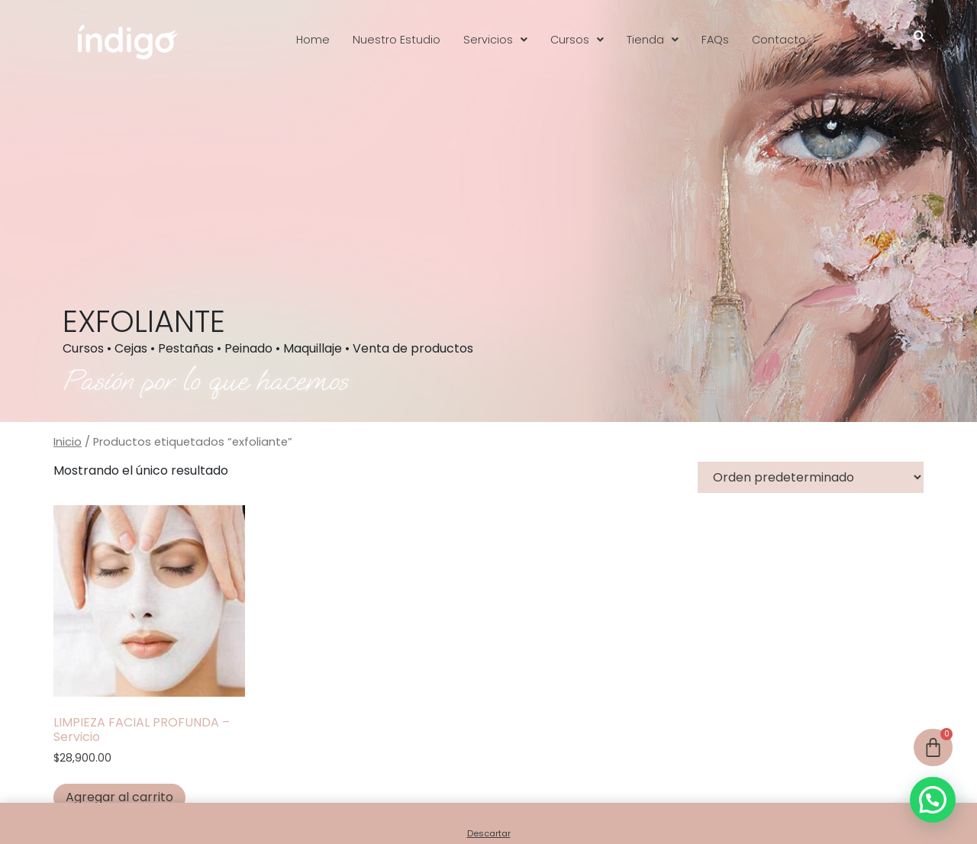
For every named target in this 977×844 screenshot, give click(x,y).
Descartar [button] (489, 833)
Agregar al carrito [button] (119, 797)
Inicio (67, 441)
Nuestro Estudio (396, 39)
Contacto (779, 39)
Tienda (653, 39)
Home (313, 39)
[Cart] (933, 747)
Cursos (577, 39)
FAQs (715, 39)
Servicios (495, 39)
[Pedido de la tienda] (811, 477)
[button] (495, 39)
